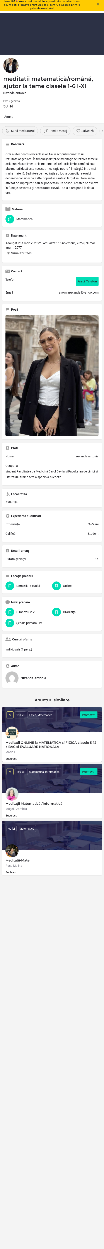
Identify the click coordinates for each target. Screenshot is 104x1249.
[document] (52, 624)
